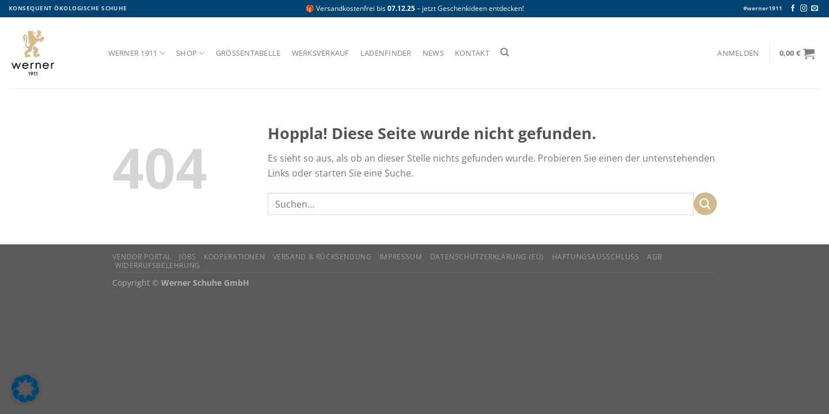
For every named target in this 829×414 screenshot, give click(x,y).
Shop (190, 53)
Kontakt (472, 53)
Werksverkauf (320, 53)
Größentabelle (248, 53)
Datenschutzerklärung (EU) (487, 257)
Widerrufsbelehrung (157, 265)
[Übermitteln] (705, 204)
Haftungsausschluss (596, 257)
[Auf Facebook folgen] (792, 9)
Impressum (401, 257)
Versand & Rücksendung (322, 257)
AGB (655, 257)
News (433, 53)
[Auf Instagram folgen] (803, 9)
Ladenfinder (386, 53)
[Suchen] (505, 52)
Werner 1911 (136, 53)
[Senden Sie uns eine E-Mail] (814, 9)
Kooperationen (234, 257)
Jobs (187, 257)
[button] (25, 388)
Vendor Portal (142, 257)
